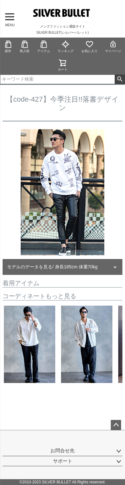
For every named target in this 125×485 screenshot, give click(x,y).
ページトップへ (116, 425)
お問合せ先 (62, 450)
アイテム (43, 46)
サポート (62, 461)
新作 (8, 46)
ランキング (65, 46)
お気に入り (89, 46)
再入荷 (24, 46)
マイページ (113, 46)
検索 (120, 79)
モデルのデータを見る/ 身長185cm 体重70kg (52, 266)
